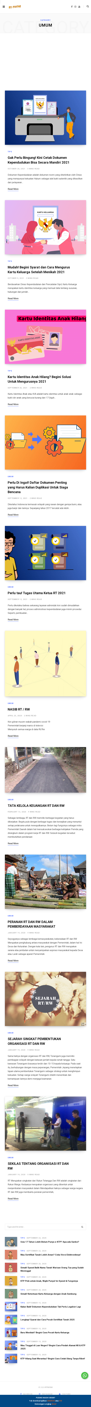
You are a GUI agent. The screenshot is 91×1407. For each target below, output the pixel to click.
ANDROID (51, 1401)
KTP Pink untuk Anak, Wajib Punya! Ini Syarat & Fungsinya (49, 1288)
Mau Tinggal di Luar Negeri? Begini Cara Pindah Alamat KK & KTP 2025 (53, 1354)
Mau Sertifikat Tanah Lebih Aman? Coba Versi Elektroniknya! (51, 1262)
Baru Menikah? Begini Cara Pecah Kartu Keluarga (45, 1339)
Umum (10, 479)
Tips (10, 152)
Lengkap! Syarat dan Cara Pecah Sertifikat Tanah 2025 (48, 1327)
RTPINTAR (49, 1395)
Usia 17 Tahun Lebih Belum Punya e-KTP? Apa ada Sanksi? (50, 1249)
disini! (54, 1404)
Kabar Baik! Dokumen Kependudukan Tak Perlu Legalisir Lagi (51, 1314)
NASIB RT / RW (19, 714)
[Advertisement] (45, 61)
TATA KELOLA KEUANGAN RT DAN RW (38, 811)
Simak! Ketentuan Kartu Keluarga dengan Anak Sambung (48, 1301)
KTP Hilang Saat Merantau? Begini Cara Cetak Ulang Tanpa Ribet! (53, 1366)
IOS (60, 1401)
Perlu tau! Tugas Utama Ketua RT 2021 (37, 597)
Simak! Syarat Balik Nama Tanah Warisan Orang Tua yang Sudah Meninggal (52, 1276)
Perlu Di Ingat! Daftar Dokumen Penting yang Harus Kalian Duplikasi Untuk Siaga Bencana (38, 490)
